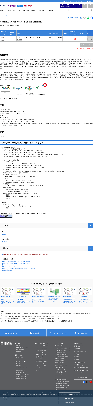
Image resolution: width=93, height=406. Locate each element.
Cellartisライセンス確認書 (60, 389)
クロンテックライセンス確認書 (62, 385)
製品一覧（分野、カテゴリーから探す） (23, 346)
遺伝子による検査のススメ (41, 348)
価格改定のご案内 (20, 372)
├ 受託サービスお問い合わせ (61, 354)
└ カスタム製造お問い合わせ (61, 356)
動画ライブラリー (79, 346)
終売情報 (76, 356)
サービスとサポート (60, 343)
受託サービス (11, 10)
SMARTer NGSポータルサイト (42, 354)
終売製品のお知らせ (20, 370)
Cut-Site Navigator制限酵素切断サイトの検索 (41, 361)
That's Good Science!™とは (81, 362)
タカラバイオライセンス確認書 (62, 381)
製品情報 (2, 10)
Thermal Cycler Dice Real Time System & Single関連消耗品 (19, 268)
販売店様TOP (79, 1)
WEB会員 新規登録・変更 (81, 367)
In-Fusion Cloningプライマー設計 (39, 357)
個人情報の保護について (81, 351)
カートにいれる (87, 45)
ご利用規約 (77, 348)
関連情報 (7, 248)
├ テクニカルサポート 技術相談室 (62, 348)
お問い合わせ (42, 10)
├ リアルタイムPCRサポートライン (63, 350)
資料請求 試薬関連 (59, 358)
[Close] (90, 399)
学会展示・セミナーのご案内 (22, 374)
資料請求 (36, 333)
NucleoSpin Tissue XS (9, 266)
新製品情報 (18, 351)
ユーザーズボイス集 (40, 363)
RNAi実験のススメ (40, 368)
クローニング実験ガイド (41, 352)
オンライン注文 (19, 357)
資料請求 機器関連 (59, 360)
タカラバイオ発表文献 (21, 378)
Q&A (56, 377)
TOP (1, 15)
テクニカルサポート (59, 333)
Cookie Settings (69, 395)
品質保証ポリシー (79, 354)
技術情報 (51, 10)
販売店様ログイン (83, 378)
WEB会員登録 (83, 333)
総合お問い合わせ (59, 345)
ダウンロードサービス (60, 369)
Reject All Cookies (69, 399)
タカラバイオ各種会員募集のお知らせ (24, 368)
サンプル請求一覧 (59, 367)
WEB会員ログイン (79, 365)
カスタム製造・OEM (23, 10)
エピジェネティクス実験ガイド (42, 365)
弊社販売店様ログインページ (82, 370)
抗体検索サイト (39, 370)
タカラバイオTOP (67, 1)
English (89, 1)
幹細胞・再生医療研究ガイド (42, 350)
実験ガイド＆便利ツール (41, 343)
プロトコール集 (58, 375)
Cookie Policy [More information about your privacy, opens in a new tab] (6, 399)
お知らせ (33, 10)
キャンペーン (19, 363)
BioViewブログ (78, 343)
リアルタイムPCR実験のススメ (42, 345)
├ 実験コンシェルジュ (60, 352)
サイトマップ (78, 373)
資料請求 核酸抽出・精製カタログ (63, 365)
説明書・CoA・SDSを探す (61, 379)
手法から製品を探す (20, 349)
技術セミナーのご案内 (21, 376)
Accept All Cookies (69, 404)
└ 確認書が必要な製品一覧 (61, 383)
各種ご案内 (18, 365)
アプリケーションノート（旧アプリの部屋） (60, 372)
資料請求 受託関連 (59, 362)
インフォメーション (20, 361)
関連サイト (77, 359)
